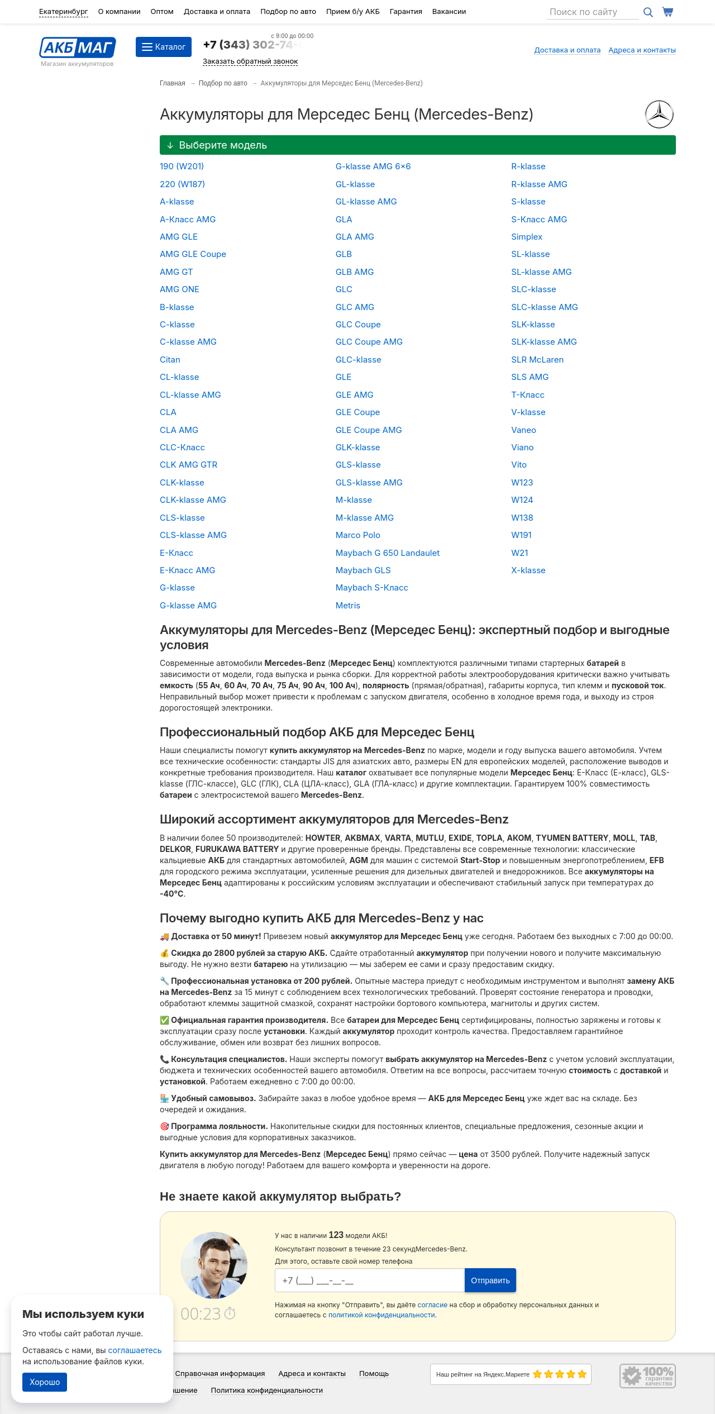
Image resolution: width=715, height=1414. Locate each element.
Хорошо (45, 1382)
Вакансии (449, 11)
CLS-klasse (182, 517)
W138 (522, 517)
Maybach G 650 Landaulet (388, 552)
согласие (433, 1305)
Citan (170, 359)
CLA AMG (179, 430)
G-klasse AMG (188, 605)
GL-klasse (355, 184)
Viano (522, 447)
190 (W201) (182, 166)
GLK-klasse (358, 447)
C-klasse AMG (188, 341)
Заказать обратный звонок (250, 60)
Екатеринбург (63, 11)
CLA (168, 412)
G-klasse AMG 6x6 (373, 166)
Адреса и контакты (642, 49)
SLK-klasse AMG (544, 341)
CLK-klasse (182, 482)
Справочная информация (220, 1373)
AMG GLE (179, 236)
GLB (344, 254)
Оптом (162, 11)
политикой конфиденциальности (381, 1315)
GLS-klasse (358, 464)
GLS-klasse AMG (369, 482)
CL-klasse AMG (190, 394)
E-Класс (176, 552)
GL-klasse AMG (366, 201)
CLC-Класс (182, 447)
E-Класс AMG (188, 570)
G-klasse (177, 587)
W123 (522, 482)
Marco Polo (358, 535)
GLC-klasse (359, 359)
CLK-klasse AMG (193, 499)
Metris (348, 605)
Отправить (490, 1280)
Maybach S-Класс (372, 587)
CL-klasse (179, 377)
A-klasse (177, 201)
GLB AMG (355, 271)
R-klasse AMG (539, 184)
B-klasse (177, 307)
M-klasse (354, 499)
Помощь (374, 1373)
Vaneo (523, 430)
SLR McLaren (537, 359)
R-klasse (528, 166)
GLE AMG (355, 394)
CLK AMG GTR (188, 464)
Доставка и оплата (217, 11)
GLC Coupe (358, 324)
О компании (119, 11)
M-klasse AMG (365, 517)
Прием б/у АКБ (353, 11)
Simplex (526, 236)
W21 (519, 552)
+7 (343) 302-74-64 (258, 44)
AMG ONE (179, 289)
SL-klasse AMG (541, 271)
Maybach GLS (363, 570)
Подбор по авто (288, 11)
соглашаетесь (135, 1350)
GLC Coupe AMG (369, 341)
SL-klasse (530, 254)
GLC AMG (355, 307)
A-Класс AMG (188, 219)
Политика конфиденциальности (267, 1390)
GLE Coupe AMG (369, 430)
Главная (172, 83)
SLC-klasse (533, 289)
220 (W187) (183, 184)
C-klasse (177, 324)
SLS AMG (530, 377)
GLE (344, 377)
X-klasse (528, 570)
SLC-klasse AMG (544, 307)
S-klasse (528, 201)
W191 (521, 535)
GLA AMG (355, 236)
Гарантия (406, 11)
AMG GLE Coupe (193, 254)
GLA (344, 219)
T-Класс (528, 394)
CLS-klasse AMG (193, 535)
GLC (344, 289)
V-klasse (528, 412)
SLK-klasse (533, 324)
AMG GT (176, 271)
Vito (519, 464)
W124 (522, 499)
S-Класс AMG (539, 219)
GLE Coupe (358, 412)
